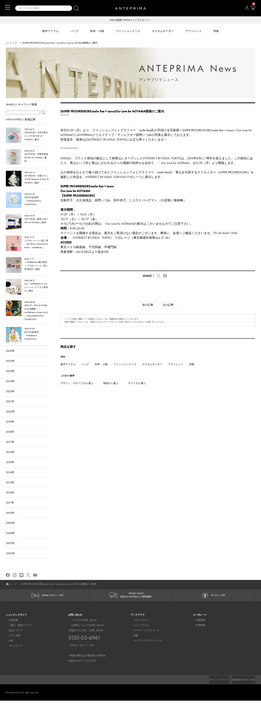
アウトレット (175, 370)
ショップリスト (139, 634)
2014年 (10, 478)
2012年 (10, 498)
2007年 (10, 549)
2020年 (10, 417)
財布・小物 (101, 370)
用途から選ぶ (110, 389)
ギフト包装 (12, 645)
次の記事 (168, 311)
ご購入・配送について (17, 634)
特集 (191, 370)
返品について (13, 639)
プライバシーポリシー (212, 689)
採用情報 (197, 634)
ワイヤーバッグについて (143, 639)
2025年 (10, 367)
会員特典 (10, 629)
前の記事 (147, 311)
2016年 (10, 458)
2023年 (10, 387)
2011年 (10, 509)
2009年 (10, 529)
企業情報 (197, 629)
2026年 (10, 357)
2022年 (10, 397)
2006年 (10, 559)
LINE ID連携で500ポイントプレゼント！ (130, 20)
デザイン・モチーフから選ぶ (76, 389)
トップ (13, 43)
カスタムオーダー (152, 370)
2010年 (10, 519)
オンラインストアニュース (145, 650)
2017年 (10, 448)
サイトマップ (13, 655)
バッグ (85, 370)
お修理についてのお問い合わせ (84, 634)
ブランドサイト (139, 629)
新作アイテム (68, 370)
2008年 (10, 539)
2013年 (10, 488)
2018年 (10, 438)
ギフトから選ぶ (137, 389)
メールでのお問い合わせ (81, 629)
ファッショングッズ (124, 370)
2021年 (10, 407)
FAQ (8, 650)
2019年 (10, 428)
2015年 (10, 468)
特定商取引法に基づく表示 (241, 689)
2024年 (10, 377)
